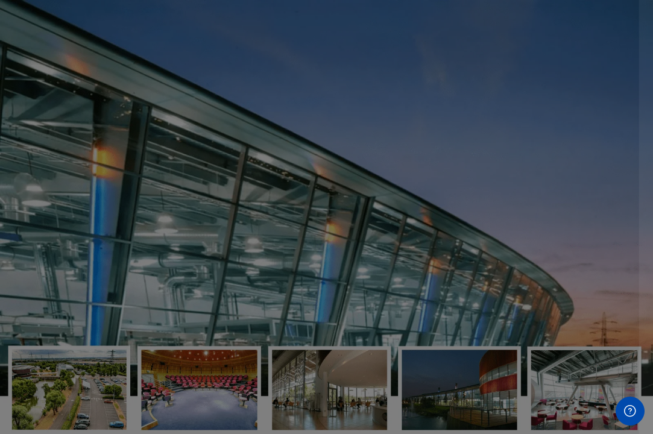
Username (440, 224)
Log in (525, 377)
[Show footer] (630, 411)
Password (438, 284)
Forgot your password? (592, 343)
